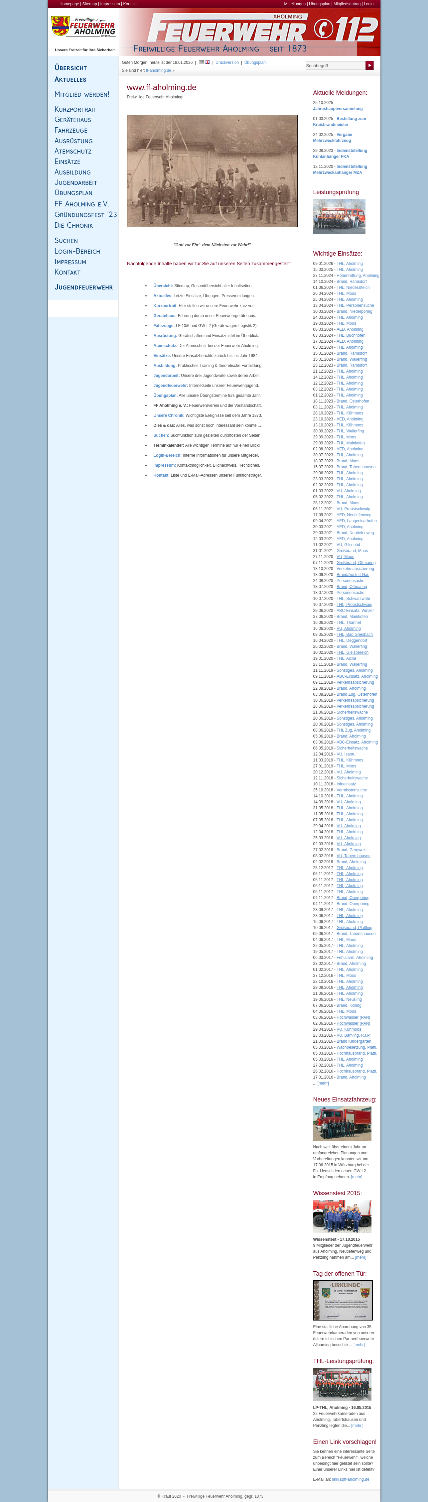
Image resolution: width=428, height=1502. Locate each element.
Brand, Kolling (349, 1005)
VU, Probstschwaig (353, 509)
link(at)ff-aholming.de (350, 1479)
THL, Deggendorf (352, 640)
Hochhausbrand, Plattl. (357, 1053)
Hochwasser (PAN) (353, 1017)
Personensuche (350, 580)
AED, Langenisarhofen (357, 521)
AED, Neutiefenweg (354, 515)
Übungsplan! (255, 62)
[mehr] (356, 1177)
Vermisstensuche (352, 790)
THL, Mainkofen (351, 443)
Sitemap (89, 4)
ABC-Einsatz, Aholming (357, 676)
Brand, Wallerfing (352, 359)
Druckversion (227, 62)
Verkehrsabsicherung (355, 568)
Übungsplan (319, 4)
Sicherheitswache (352, 712)
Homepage (69, 4)
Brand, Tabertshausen (356, 467)
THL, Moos (346, 293)
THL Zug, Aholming (353, 730)
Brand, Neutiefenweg (355, 532)
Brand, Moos (348, 461)
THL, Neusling (349, 999)
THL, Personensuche (355, 305)
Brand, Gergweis (351, 850)
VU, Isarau (346, 754)
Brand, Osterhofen (353, 401)
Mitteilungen (295, 4)
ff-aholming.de (158, 70)
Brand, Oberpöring (353, 903)
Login (368, 4)
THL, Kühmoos (350, 413)
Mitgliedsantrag (347, 4)
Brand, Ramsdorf (352, 281)
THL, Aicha (346, 658)
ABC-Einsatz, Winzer (355, 610)
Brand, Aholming (351, 688)
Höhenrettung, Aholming (358, 275)
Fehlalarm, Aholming (355, 957)
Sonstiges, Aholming (355, 670)
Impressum (110, 4)
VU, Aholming (349, 491)
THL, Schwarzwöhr (353, 598)
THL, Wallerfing (350, 431)
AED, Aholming (350, 329)
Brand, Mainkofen (352, 616)
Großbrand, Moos (352, 550)
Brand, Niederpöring (354, 311)
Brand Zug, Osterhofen (357, 694)
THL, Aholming (350, 263)
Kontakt (130, 4)
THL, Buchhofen (351, 335)
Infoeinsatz (346, 784)
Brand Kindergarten (354, 1041)
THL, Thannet (349, 622)
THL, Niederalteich (353, 287)
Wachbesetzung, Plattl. (357, 1047)
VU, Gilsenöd (348, 544)
